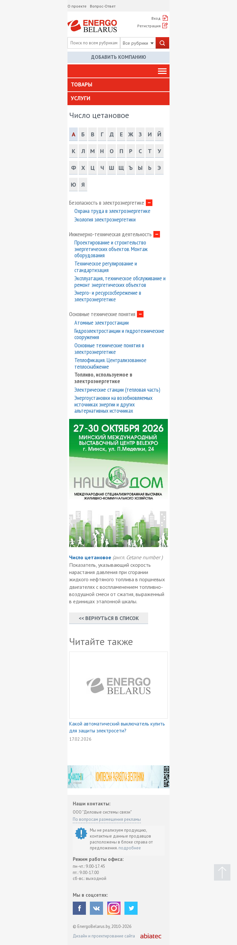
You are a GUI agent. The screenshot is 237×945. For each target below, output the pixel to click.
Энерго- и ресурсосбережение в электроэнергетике (107, 296)
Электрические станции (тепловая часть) (117, 389)
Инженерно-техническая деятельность (110, 234)
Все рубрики (138, 43)
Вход (156, 18)
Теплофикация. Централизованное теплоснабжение (110, 363)
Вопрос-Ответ (103, 6)
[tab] (118, 84)
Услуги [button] (80, 98)
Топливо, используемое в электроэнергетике (103, 377)
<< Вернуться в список (109, 618)
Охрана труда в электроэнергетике (112, 211)
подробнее (129, 848)
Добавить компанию (118, 57)
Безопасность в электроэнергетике (106, 202)
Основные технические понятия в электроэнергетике (109, 348)
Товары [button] (81, 84)
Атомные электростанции (101, 322)
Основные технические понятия (102, 314)
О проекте (77, 6)
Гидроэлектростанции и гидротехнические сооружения (119, 334)
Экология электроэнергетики (105, 219)
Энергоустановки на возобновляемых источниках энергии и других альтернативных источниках (113, 404)
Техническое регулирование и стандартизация (105, 266)
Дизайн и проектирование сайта (104, 936)
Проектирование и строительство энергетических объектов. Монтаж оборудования (110, 249)
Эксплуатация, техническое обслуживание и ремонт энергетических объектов (120, 281)
